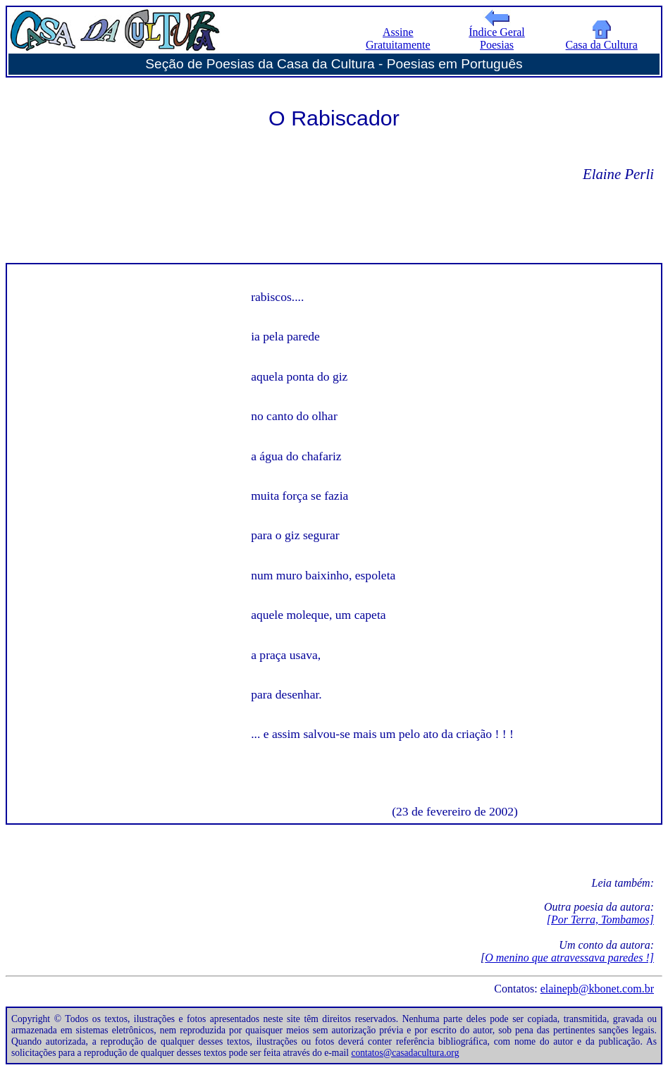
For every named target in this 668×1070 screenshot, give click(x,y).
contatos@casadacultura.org (405, 1052)
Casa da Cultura (602, 40)
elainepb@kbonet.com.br (597, 989)
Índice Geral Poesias (497, 33)
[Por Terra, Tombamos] (600, 920)
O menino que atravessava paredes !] (569, 958)
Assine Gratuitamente (398, 38)
